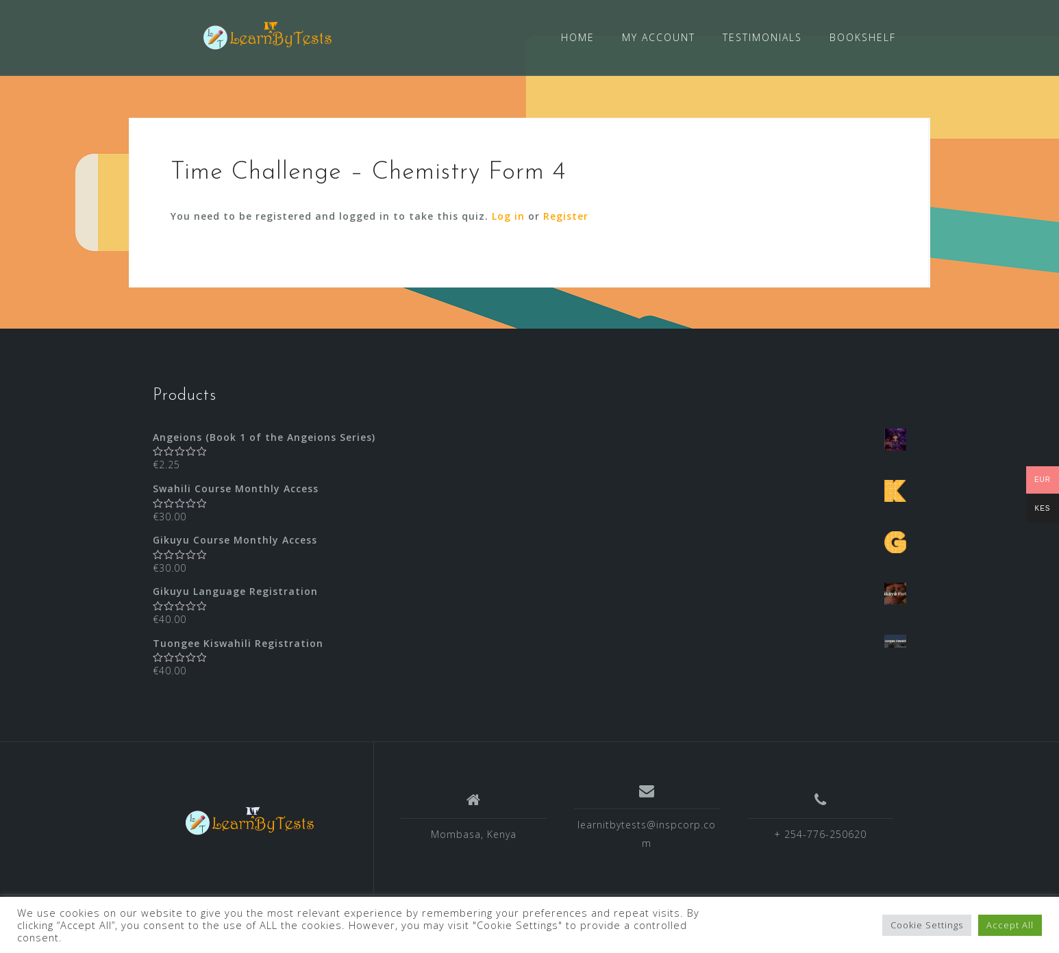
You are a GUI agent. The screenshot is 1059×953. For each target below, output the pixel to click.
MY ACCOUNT (658, 37)
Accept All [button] (1010, 925)
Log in (508, 215)
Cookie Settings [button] (926, 925)
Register (565, 215)
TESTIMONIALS (762, 37)
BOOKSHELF (863, 37)
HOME (578, 37)
